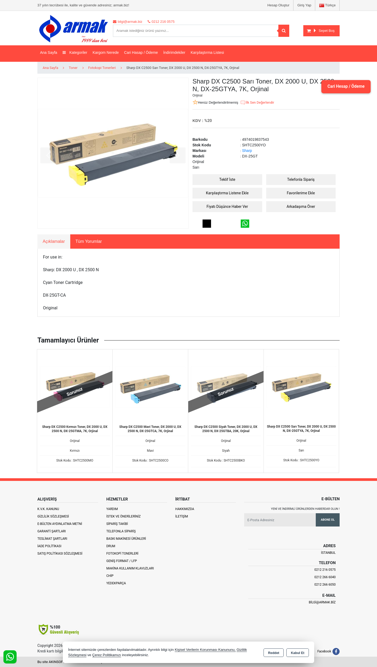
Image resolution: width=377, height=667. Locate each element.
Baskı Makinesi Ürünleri (126, 539)
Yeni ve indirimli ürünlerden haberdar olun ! (305, 509)
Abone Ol (328, 519)
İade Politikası (49, 546)
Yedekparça (116, 583)
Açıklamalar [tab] (54, 241)
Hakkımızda (184, 509)
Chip (109, 576)
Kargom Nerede (106, 52)
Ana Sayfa (48, 52)
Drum (110, 546)
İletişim (181, 516)
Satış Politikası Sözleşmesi (59, 553)
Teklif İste (227, 179)
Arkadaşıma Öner (301, 206)
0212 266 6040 (325, 577)
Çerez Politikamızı (106, 655)
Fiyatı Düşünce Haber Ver (227, 206)
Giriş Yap (304, 5)
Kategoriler (75, 52)
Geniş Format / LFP (121, 561)
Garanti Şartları (51, 531)
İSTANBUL (328, 553)
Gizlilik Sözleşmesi (53, 516)
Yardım (112, 509)
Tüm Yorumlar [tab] (89, 241)
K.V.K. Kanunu (48, 509)
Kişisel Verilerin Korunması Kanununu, (205, 650)
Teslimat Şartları (52, 539)
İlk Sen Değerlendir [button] (257, 102)
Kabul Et (297, 653)
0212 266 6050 (325, 584)
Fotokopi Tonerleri (122, 553)
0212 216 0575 (325, 570)
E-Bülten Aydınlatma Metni (59, 524)
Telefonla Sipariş (301, 179)
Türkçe (327, 5)
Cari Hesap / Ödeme (345, 86)
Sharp (247, 150)
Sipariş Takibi (117, 524)
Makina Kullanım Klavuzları (130, 568)
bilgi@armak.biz (322, 602)
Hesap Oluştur (279, 5)
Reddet (273, 653)
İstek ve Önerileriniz (123, 516)
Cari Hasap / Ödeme (141, 52)
